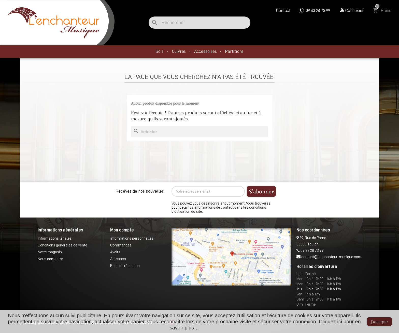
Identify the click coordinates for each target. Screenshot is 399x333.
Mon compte (122, 230)
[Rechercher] (199, 22)
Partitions (234, 51)
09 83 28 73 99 (314, 10)
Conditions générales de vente (62, 245)
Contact (283, 10)
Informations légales (55, 238)
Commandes (121, 245)
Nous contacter (50, 259)
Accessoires (206, 51)
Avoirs (115, 252)
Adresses (118, 259)
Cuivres (179, 51)
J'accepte (379, 321)
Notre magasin (50, 252)
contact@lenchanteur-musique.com (328, 257)
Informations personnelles (132, 238)
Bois (160, 51)
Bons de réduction (125, 266)
